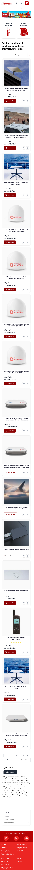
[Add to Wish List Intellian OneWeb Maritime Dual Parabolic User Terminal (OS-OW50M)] (23, 242)
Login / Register (22, 848)
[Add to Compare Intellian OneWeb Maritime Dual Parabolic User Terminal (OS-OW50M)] (27, 242)
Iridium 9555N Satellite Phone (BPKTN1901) (16, 638)
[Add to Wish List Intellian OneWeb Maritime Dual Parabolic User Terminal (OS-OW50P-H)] (23, 336)
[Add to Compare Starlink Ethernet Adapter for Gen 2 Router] (27, 556)
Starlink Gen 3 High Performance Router (16, 590)
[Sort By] (20, 55)
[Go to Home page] (6, 3)
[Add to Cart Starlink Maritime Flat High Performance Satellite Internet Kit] (10, 195)
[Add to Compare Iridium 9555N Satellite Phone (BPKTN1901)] (27, 652)
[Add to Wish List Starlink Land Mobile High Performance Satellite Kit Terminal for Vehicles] (23, 148)
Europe (21, 8)
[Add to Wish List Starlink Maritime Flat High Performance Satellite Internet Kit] (23, 195)
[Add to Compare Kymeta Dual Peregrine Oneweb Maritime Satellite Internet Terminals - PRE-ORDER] (27, 472)
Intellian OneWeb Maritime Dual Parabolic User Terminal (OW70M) (16, 372)
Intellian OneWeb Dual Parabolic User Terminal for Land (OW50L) (16, 277)
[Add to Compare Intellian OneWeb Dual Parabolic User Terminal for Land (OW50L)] (27, 289)
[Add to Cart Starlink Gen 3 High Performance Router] (10, 603)
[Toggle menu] (31, 3)
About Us (4, 848)
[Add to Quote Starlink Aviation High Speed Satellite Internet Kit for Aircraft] (10, 514)
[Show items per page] (27, 760)
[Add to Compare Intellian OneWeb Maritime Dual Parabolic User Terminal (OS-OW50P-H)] (27, 336)
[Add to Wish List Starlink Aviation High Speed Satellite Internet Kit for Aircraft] (23, 514)
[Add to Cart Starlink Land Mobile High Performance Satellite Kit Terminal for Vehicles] (10, 148)
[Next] (27, 755)
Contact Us (4, 861)
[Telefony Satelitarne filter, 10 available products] (16, 819)
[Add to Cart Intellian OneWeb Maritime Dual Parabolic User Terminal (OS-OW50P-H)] (10, 336)
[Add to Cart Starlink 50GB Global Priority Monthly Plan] (10, 699)
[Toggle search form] (16, 3)
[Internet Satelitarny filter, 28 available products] (16, 822)
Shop (8, 8)
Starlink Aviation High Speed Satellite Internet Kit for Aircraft (16, 508)
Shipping (4, 868)
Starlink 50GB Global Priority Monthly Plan (16, 687)
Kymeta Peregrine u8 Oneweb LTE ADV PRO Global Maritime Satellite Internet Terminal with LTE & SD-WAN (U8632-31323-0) (16, 419)
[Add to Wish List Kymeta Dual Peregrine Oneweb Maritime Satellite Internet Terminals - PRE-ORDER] (23, 472)
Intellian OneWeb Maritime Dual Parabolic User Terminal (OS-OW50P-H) (16, 324)
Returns (10, 868)
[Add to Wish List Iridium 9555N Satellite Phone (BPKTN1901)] (23, 652)
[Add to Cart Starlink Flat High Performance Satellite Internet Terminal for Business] (10, 101)
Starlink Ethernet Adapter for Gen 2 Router (16, 549)
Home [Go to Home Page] (2, 8)
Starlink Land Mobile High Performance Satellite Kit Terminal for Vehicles (16, 136)
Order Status (21, 851)
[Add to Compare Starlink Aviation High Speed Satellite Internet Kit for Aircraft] (27, 514)
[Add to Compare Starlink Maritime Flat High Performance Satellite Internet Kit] (27, 195)
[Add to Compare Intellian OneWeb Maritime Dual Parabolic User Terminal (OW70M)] (27, 383)
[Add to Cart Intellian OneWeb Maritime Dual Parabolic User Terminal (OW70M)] (10, 383)
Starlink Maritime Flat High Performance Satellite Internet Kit (16, 183)
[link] (5, 755)
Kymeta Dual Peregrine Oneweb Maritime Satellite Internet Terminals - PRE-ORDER (16, 466)
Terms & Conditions (7, 854)
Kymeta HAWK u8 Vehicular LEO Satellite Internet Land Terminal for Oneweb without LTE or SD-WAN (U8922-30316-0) (16, 735)
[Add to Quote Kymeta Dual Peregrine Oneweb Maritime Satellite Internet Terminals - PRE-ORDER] (10, 472)
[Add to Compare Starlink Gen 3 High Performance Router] (27, 602)
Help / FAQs (5, 864)
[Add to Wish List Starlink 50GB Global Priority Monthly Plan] (23, 699)
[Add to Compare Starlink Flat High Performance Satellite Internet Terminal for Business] (27, 100)
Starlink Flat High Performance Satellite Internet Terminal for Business (16, 89)
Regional (14, 8)
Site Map (20, 861)
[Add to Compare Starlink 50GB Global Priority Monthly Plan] (27, 699)
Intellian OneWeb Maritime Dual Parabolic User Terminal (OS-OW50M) (16, 230)
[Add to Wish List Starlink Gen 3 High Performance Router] (23, 602)
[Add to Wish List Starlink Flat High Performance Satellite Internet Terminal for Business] (23, 100)
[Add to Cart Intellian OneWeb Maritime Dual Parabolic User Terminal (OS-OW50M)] (10, 242)
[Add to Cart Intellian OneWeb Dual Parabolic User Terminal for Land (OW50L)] (10, 289)
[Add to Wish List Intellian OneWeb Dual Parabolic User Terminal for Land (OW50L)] (23, 289)
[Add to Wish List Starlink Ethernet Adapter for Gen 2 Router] (23, 556)
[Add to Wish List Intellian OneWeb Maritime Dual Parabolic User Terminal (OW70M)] (23, 383)
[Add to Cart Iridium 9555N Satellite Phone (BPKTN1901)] (10, 652)
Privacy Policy (5, 851)
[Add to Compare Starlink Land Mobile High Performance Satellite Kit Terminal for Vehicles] (27, 148)
